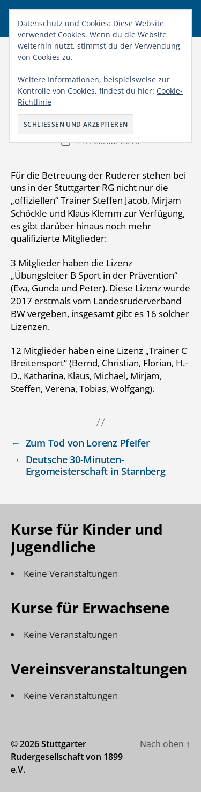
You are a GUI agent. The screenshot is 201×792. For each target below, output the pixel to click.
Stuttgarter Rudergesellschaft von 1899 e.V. (67, 756)
